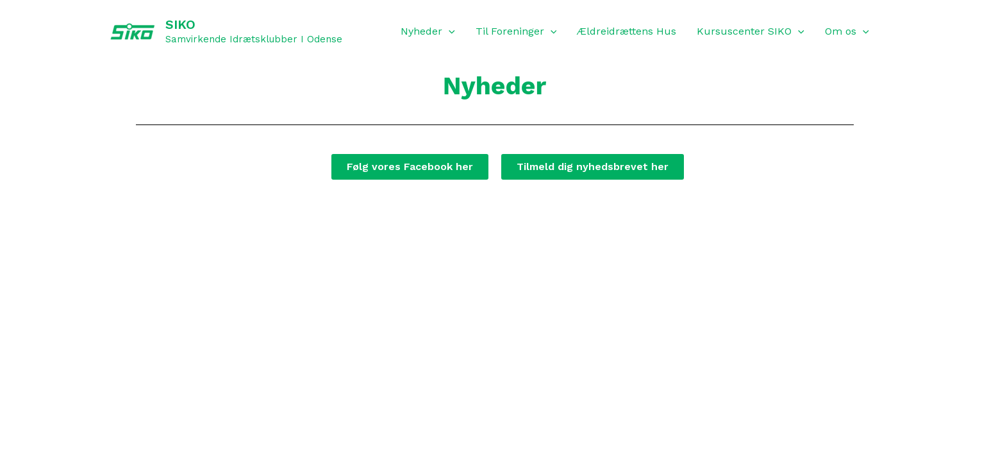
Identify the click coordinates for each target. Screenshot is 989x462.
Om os (847, 31)
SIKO (180, 24)
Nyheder (428, 31)
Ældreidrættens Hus (626, 31)
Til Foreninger (516, 31)
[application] (448, 31)
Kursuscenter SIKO (750, 31)
